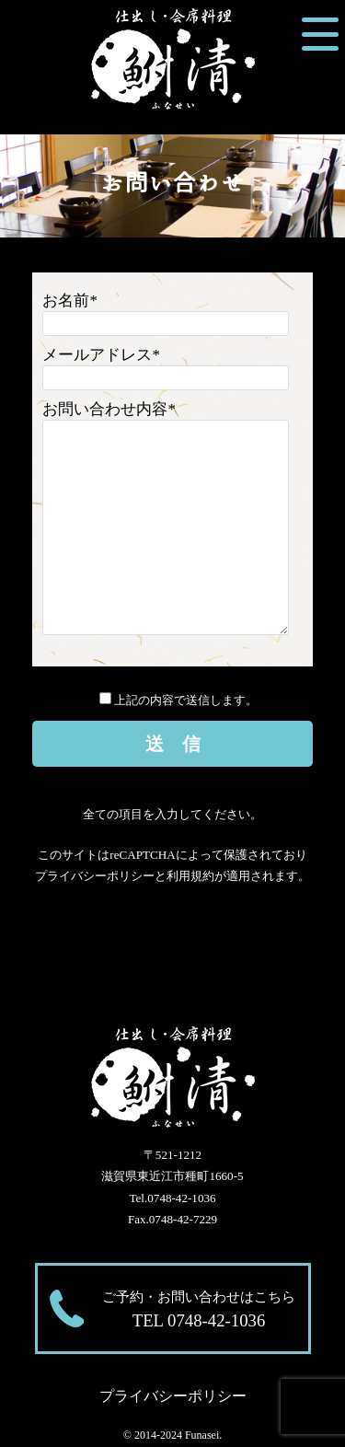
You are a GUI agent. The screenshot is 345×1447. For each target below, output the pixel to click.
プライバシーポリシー (95, 876)
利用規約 (190, 876)
